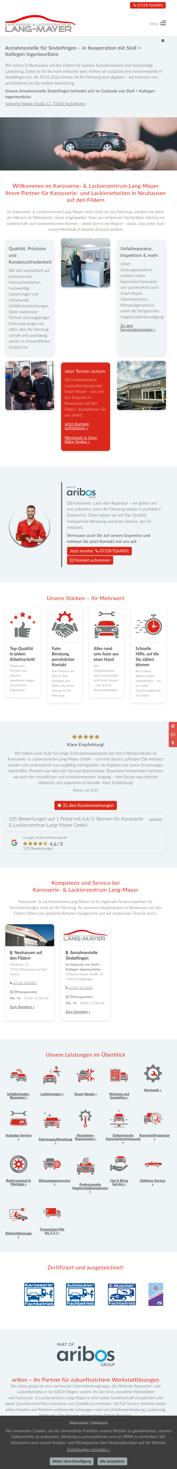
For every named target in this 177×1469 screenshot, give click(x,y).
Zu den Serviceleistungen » (138, 327)
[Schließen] (86, 40)
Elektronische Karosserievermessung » (123, 1138)
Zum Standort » (22, 1007)
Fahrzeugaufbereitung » (55, 1141)
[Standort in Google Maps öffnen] (173, 743)
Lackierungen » (52, 1094)
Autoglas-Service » (19, 1137)
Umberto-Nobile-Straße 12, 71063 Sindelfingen (45, 103)
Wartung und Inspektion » (119, 1095)
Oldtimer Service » (152, 1182)
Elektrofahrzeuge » (19, 1235)
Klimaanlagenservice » (54, 1182)
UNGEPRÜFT (156, 819)
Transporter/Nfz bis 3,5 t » (52, 1231)
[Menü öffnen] (173, 726)
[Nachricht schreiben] (173, 734)
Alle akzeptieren (112, 1461)
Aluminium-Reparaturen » (85, 1137)
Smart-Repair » (85, 1094)
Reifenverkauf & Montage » (18, 1182)
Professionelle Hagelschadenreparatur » (90, 1187)
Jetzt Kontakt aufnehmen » (77, 426)
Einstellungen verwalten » (88, 1449)
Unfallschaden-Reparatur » (18, 1095)
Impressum (99, 1422)
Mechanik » (152, 1090)
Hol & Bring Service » (119, 1182)
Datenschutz (78, 1422)
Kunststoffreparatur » (154, 1137)
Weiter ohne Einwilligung (71, 1461)
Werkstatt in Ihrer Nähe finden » (81, 439)
